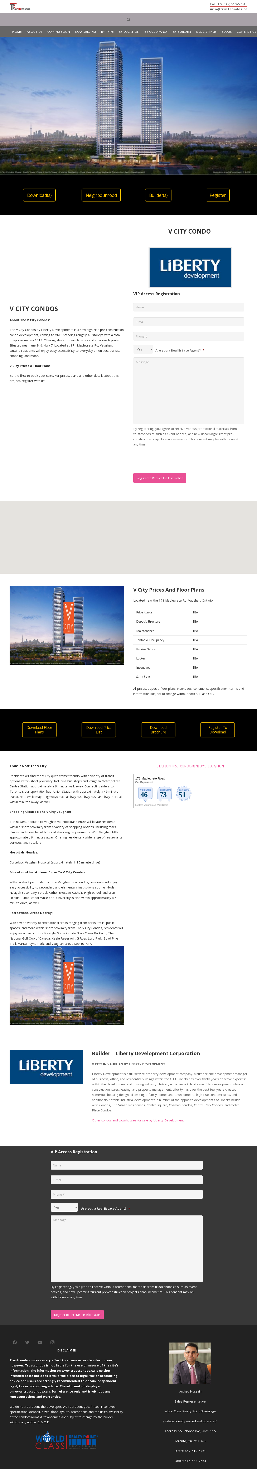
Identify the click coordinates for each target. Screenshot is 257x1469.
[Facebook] (15, 1342)
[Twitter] (27, 1342)
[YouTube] (40, 1342)
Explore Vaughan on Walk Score (151, 805)
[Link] (20, 6)
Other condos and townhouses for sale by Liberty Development (138, 1120)
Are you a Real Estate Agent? (179, 350)
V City (45, 776)
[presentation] (165, 458)
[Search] (128, 19)
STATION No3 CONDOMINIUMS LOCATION (190, 766)
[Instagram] (52, 1342)
